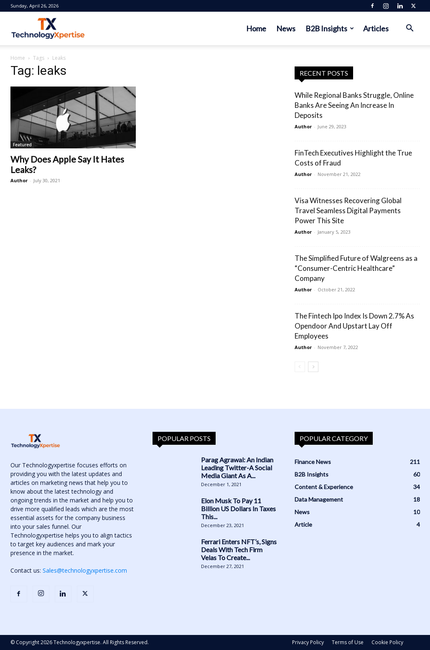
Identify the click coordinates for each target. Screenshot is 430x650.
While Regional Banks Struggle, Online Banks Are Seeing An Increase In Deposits (354, 105)
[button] (410, 29)
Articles (376, 28)
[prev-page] (300, 367)
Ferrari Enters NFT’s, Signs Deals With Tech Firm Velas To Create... (239, 549)
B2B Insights (329, 28)
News (285, 28)
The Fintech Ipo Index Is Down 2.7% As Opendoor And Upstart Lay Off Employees (354, 325)
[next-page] (313, 367)
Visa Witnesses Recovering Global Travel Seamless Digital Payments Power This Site (348, 210)
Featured (22, 145)
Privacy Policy (308, 642)
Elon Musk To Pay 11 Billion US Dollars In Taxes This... (238, 508)
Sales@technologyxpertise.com (85, 570)
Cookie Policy (387, 642)
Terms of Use (348, 642)
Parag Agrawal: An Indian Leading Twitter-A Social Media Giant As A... (237, 467)
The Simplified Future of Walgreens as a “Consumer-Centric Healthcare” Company (356, 268)
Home (256, 28)
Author (19, 180)
